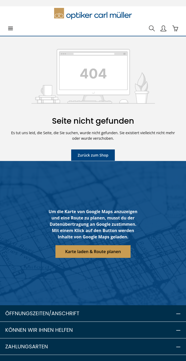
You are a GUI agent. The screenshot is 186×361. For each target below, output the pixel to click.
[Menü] (10, 28)
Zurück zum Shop (93, 155)
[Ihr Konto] (163, 28)
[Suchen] (152, 28)
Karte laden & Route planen (93, 251)
